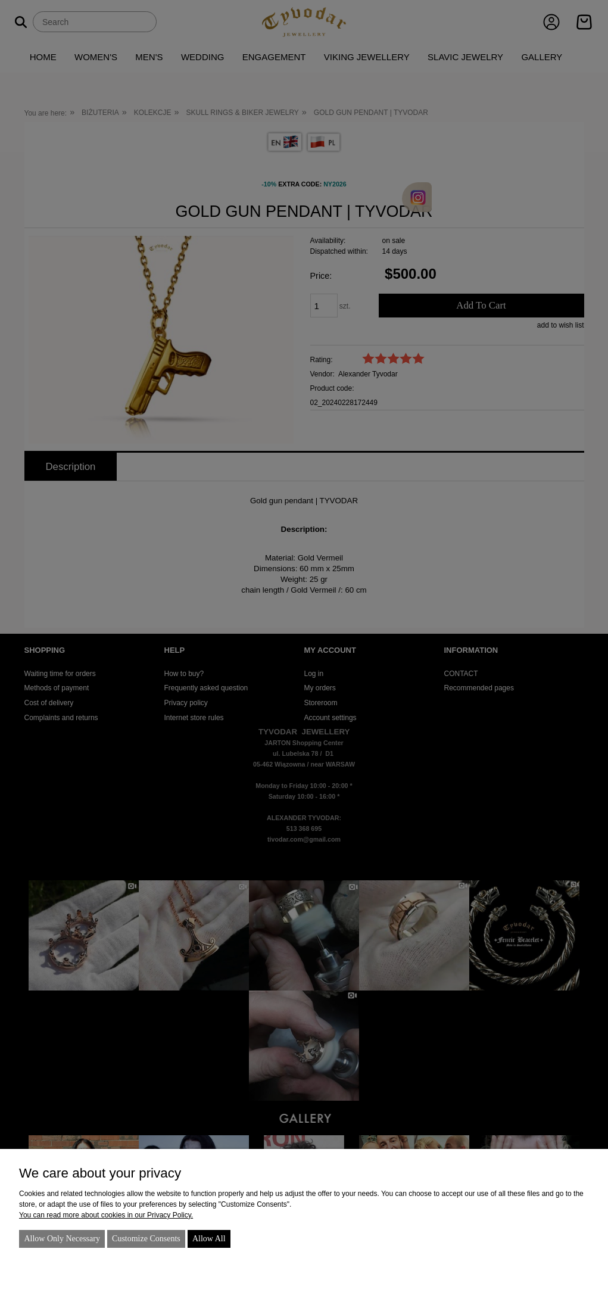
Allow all (209, 1238)
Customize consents (146, 1238)
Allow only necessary (62, 1238)
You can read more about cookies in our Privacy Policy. (106, 1215)
